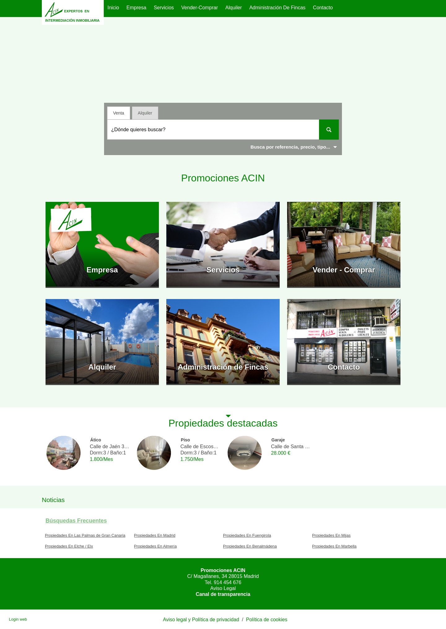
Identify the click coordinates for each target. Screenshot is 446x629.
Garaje (278, 439)
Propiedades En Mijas (331, 535)
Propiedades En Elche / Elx (69, 546)
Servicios (164, 7)
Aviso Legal (223, 588)
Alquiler (233, 7)
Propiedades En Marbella (334, 546)
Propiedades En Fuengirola (247, 535)
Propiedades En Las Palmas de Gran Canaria (85, 535)
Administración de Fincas (277, 7)
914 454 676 (227, 582)
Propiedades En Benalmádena (250, 546)
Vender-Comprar (199, 7)
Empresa (136, 7)
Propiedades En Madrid (155, 535)
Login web (18, 619)
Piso (185, 439)
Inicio (113, 7)
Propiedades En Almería (155, 546)
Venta (118, 113)
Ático (95, 439)
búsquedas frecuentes (76, 521)
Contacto (323, 7)
